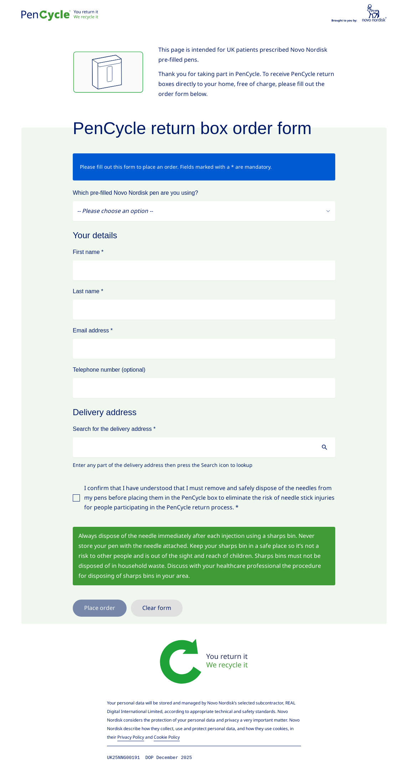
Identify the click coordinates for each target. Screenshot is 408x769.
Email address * (93, 330)
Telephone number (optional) (109, 370)
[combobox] (204, 211)
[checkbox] (76, 497)
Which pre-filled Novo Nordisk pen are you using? (135, 193)
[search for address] (324, 447)
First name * (88, 252)
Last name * (88, 291)
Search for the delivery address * (114, 429)
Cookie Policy (167, 737)
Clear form (156, 608)
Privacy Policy (130, 737)
